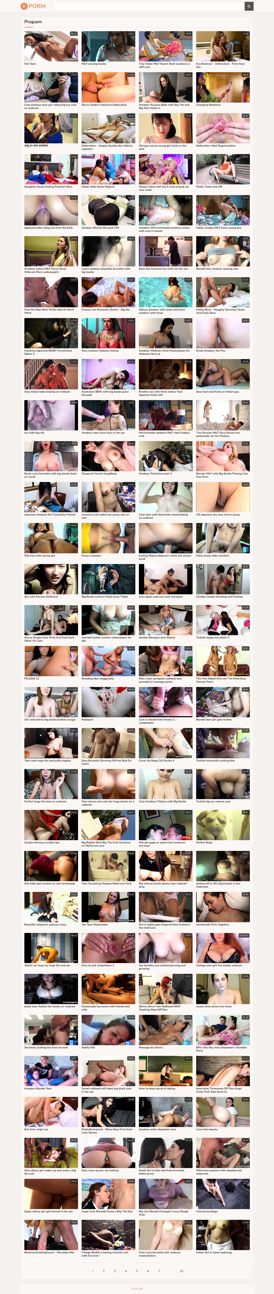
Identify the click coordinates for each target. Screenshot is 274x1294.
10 (181, 1271)
